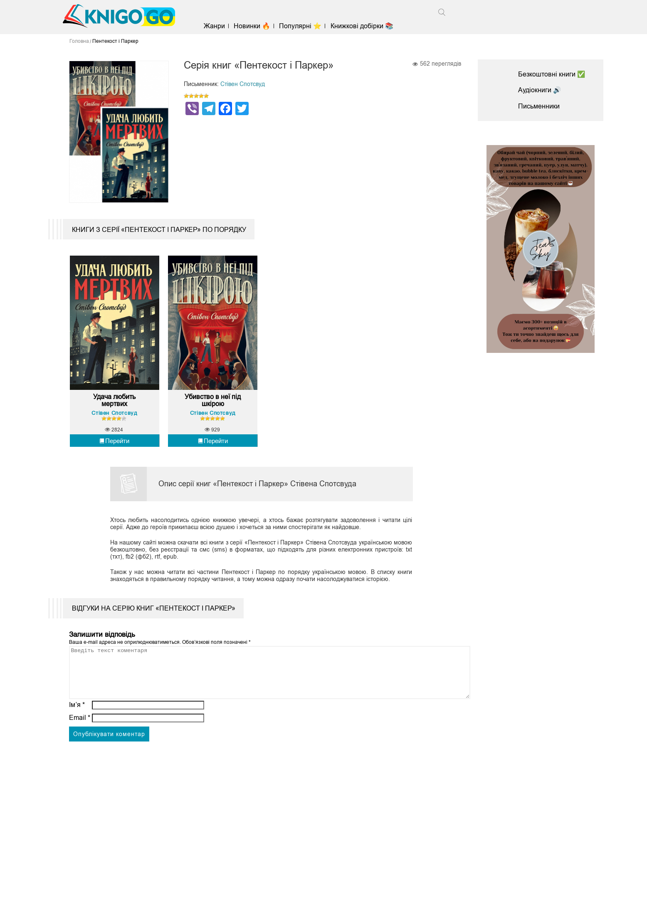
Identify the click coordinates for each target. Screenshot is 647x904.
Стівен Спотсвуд (242, 84)
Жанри (216, 26)
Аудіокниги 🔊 (539, 90)
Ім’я (77, 720)
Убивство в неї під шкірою (213, 406)
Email (79, 733)
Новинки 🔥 (254, 26)
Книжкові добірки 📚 (363, 26)
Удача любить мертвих (114, 406)
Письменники (539, 106)
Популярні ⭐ (302, 26)
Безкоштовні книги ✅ (551, 74)
